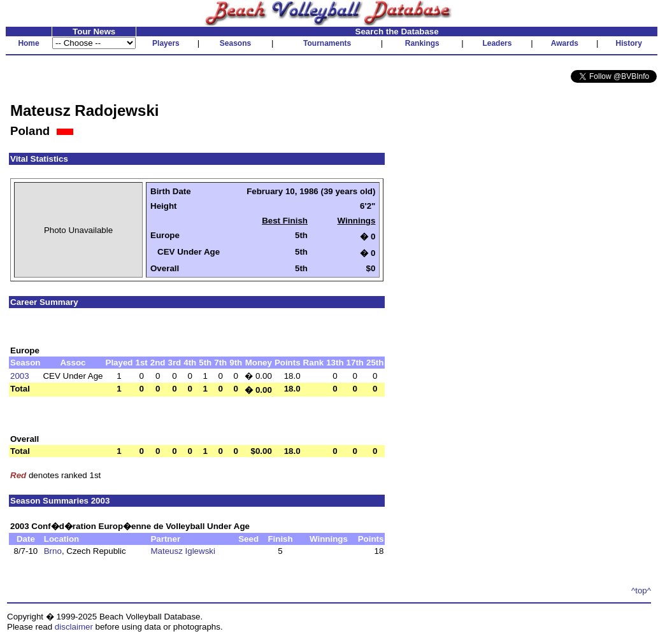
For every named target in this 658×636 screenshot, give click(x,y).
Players (166, 43)
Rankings (422, 43)
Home (28, 43)
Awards (564, 43)
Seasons (235, 43)
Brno (53, 551)
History (629, 43)
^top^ (641, 590)
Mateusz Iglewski (182, 551)
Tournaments (327, 43)
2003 (19, 376)
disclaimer (74, 627)
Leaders (496, 43)
